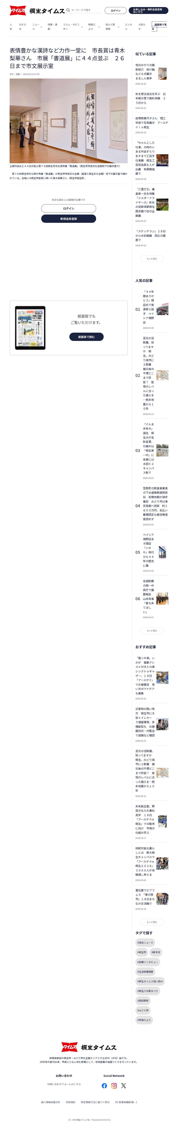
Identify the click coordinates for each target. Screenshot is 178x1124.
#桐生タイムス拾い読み (150, 981)
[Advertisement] (69, 263)
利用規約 (70, 1102)
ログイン (68, 208)
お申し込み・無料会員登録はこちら (147, 10)
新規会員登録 (68, 219)
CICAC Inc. (106, 1119)
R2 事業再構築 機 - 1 (126, 1102)
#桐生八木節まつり (147, 991)
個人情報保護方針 (50, 1102)
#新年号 (156, 952)
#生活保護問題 (145, 971)
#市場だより (144, 1020)
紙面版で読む (86, 337)
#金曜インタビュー (147, 962)
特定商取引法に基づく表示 (95, 1102)
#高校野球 (142, 1000)
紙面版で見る (159, 26)
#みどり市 (142, 1010)
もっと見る (152, 258)
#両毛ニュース (145, 942)
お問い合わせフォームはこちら (64, 1084)
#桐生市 (141, 952)
